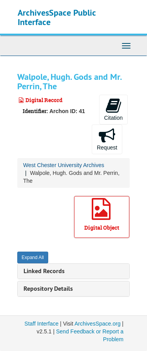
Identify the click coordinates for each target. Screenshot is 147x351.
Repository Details (48, 288)
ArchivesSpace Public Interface (57, 17)
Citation (113, 109)
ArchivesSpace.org (97, 323)
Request (107, 139)
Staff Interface (41, 323)
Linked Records (44, 271)
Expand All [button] (33, 257)
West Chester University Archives (63, 165)
